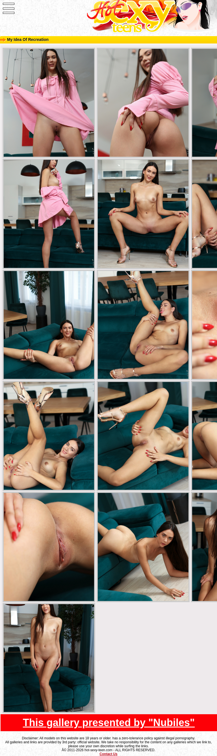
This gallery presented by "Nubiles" (109, 722)
